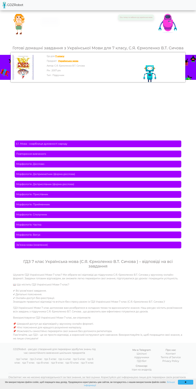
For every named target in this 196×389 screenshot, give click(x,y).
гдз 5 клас (79, 359)
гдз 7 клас (28, 362)
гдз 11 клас (87, 362)
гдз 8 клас (42, 362)
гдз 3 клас (50, 359)
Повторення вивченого (31, 153)
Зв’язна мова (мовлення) (32, 244)
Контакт (171, 353)
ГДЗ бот (142, 361)
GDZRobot (12, 5)
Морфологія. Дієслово (30, 164)
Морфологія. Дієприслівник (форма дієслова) (45, 184)
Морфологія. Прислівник (32, 194)
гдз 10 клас (72, 362)
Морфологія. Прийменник (33, 204)
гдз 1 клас (22, 359)
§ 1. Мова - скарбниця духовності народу (41, 143)
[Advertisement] (98, 105)
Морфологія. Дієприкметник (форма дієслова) (45, 174)
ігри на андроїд (142, 369)
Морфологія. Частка (28, 224)
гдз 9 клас (57, 362)
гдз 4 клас (64, 359)
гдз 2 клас (36, 359)
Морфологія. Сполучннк (31, 214)
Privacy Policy (170, 361)
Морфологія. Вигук (28, 234)
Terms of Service (171, 357)
